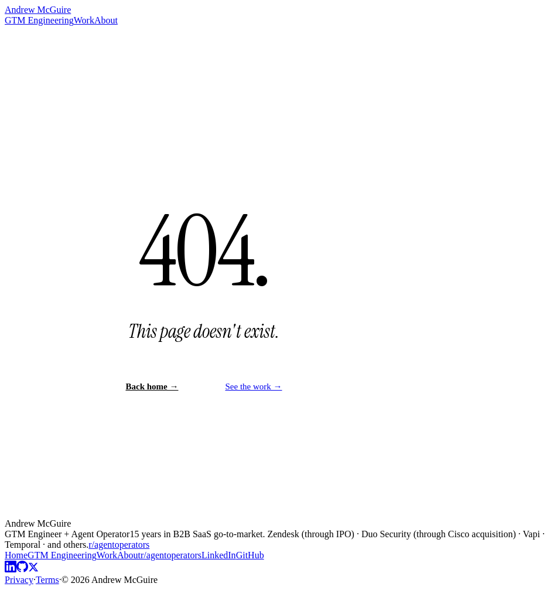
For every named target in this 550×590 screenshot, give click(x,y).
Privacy (19, 580)
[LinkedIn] (10, 569)
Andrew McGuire (38, 10)
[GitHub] (22, 569)
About (106, 20)
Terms (47, 580)
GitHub (250, 555)
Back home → (151, 386)
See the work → (253, 386)
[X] (33, 569)
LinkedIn (218, 555)
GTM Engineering (39, 20)
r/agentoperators (118, 545)
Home (16, 555)
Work (84, 20)
